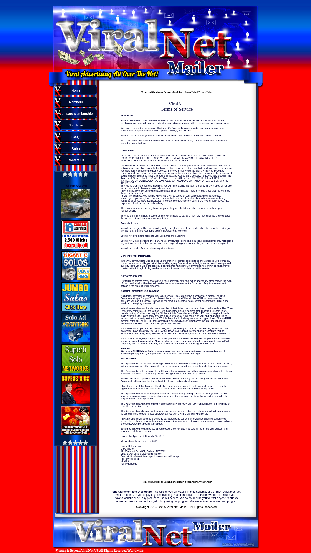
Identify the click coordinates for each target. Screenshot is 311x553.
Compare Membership (76, 113)
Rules (76, 148)
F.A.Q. (76, 137)
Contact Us (76, 160)
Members (76, 102)
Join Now (76, 125)
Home (75, 90)
